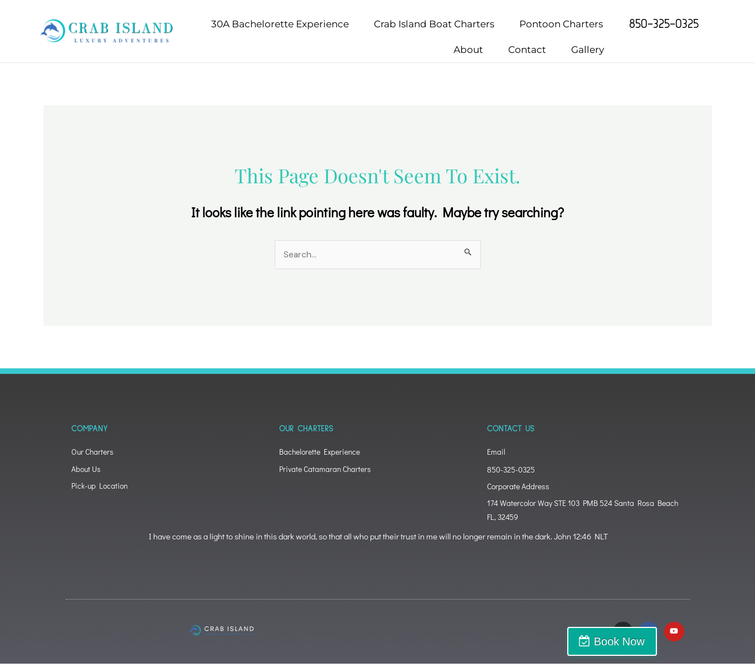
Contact (527, 49)
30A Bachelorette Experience (280, 24)
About (468, 49)
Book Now (706, 641)
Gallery (587, 49)
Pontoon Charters (561, 24)
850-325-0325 (664, 24)
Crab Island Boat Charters (434, 24)
